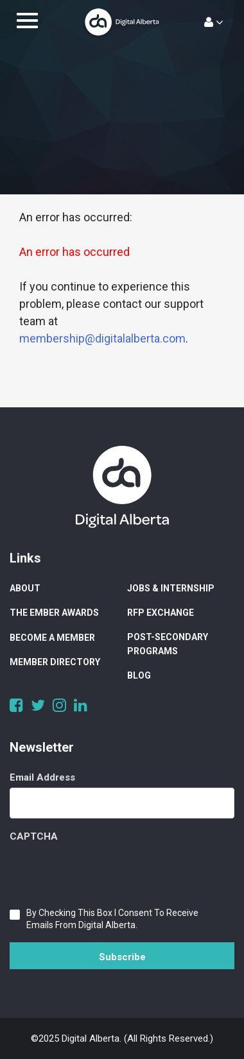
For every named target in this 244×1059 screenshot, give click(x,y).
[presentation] (107, 872)
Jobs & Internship (170, 588)
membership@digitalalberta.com (102, 338)
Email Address (42, 777)
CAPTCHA (34, 836)
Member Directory (55, 662)
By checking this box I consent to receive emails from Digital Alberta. (112, 919)
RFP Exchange (160, 612)
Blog (139, 675)
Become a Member (52, 637)
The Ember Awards (54, 612)
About (25, 588)
